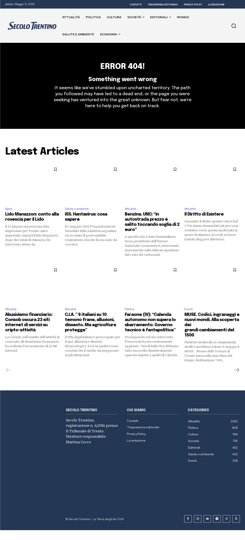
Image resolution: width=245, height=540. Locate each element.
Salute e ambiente (79, 217)
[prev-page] (8, 380)
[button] (233, 25)
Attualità (132, 217)
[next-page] (236, 380)
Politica (130, 318)
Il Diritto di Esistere (204, 223)
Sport (9, 217)
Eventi (189, 318)
